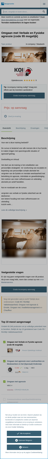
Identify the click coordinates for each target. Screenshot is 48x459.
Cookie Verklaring (18, 427)
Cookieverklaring (36, 452)
